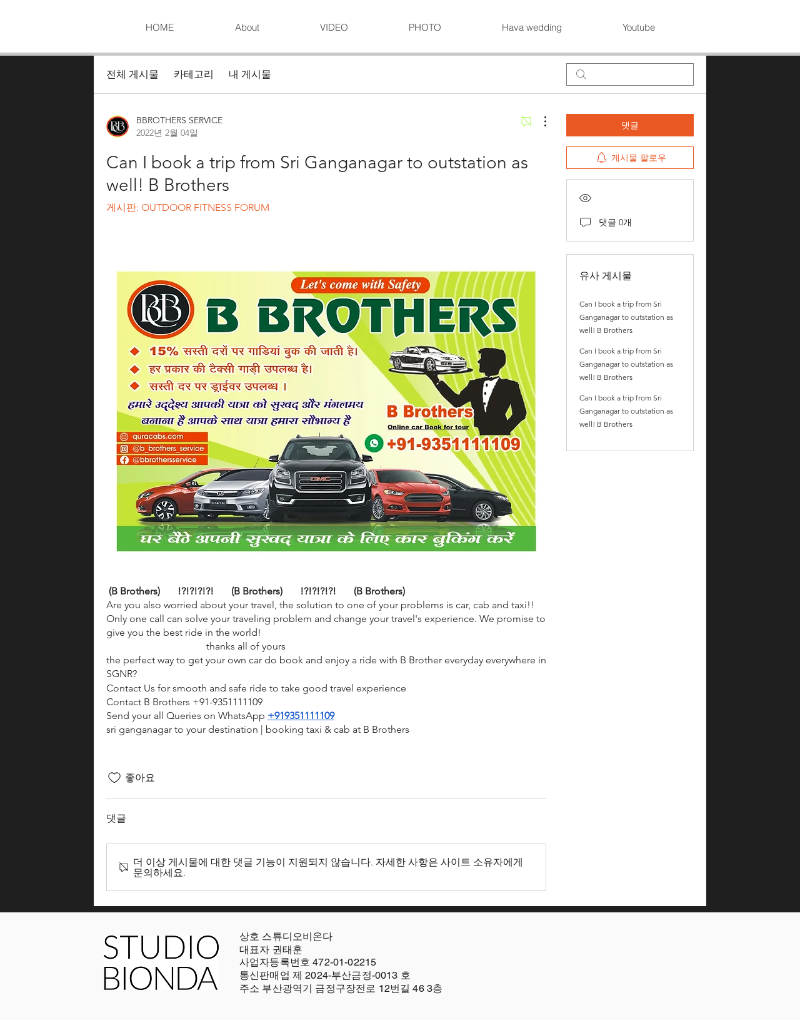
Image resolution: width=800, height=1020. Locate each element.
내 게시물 (250, 74)
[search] (630, 74)
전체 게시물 (132, 74)
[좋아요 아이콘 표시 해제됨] (114, 777)
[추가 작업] (538, 121)
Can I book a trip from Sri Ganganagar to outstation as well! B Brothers (626, 317)
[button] (333, 27)
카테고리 (194, 74)
